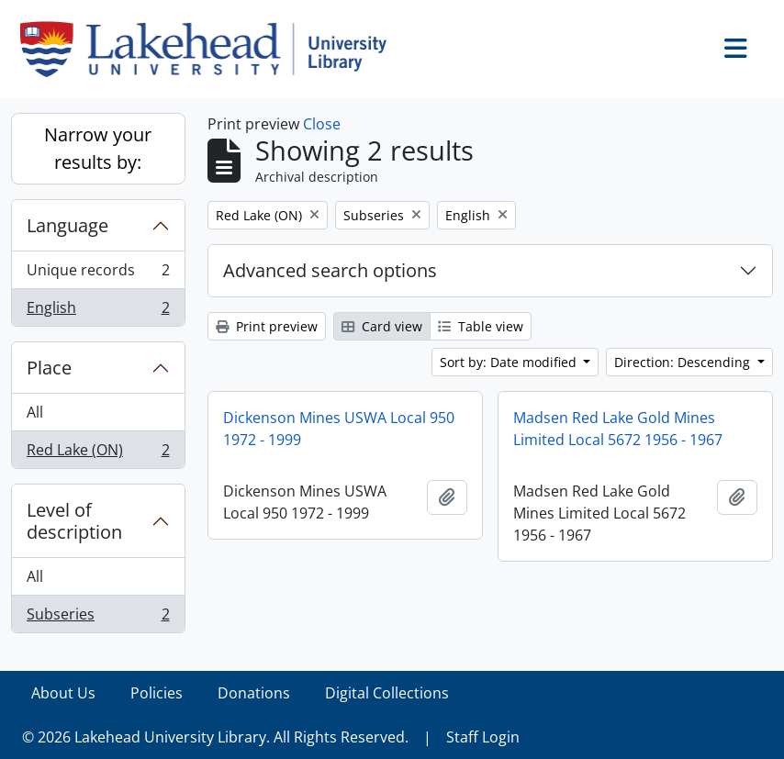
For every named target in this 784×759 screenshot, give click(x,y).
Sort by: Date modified (510, 362)
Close (322, 124)
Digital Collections (387, 693)
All (35, 412)
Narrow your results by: (97, 148)
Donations (254, 693)
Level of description (74, 520)
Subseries (98, 617)
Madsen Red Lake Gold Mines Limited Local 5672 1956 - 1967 (617, 428)
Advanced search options (330, 270)
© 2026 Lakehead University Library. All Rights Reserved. (215, 737)
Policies (156, 693)
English (98, 311)
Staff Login (483, 737)
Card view (382, 326)
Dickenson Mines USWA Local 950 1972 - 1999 (338, 428)
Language (67, 225)
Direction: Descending (684, 362)
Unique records (98, 274)
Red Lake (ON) (98, 453)
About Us (63, 693)
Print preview (267, 326)
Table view (480, 326)
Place (49, 367)
